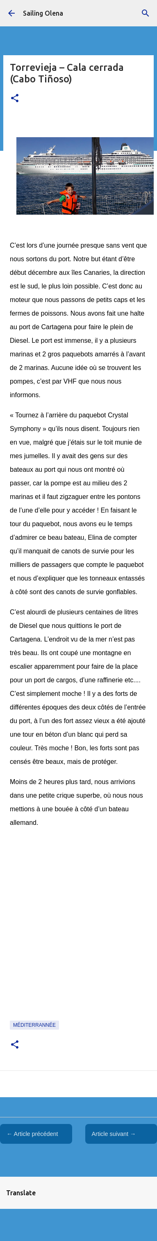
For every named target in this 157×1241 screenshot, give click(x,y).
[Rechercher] (145, 13)
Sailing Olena (43, 13)
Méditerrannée (34, 1025)
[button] (15, 98)
